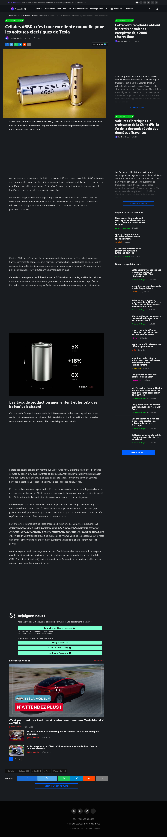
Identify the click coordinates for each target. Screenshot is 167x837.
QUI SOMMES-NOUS (92, 824)
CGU (74, 819)
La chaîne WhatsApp (59, 648)
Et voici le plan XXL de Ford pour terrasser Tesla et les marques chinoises (63, 733)
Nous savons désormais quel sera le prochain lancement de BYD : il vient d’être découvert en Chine (130, 221)
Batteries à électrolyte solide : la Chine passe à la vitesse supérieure (146, 437)
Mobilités (61, 8)
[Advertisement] (56, 153)
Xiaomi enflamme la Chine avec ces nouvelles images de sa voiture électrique (147, 318)
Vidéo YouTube (16, 727)
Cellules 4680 (24, 771)
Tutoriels (128, 8)
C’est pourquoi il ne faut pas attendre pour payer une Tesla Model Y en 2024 (56, 722)
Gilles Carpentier (17, 38)
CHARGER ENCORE (138, 452)
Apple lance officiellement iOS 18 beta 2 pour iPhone (146, 345)
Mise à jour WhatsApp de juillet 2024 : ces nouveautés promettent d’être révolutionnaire (146, 361)
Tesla (48, 771)
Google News (60, 642)
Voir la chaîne (99, 660)
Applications (116, 8)
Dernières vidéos (19, 660)
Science (134, 338)
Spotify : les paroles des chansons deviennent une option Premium (127, 236)
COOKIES (90, 819)
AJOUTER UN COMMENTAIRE (56, 786)
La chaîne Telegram (60, 653)
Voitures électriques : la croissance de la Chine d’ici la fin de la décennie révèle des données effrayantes (137, 126)
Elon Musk (37, 771)
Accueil (39, 8)
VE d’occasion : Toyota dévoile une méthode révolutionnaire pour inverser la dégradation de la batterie (147, 391)
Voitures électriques (78, 8)
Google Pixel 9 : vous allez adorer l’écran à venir (144, 375)
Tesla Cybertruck (60, 771)
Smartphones (96, 8)
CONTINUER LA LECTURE (138, 108)
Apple (134, 350)
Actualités (50, 8)
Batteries (11, 771)
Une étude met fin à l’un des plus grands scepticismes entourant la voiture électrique (145, 422)
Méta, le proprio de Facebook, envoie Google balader (146, 287)
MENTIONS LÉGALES (75, 824)
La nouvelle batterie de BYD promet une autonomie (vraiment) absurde (128, 250)
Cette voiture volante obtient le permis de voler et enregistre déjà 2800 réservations (53, 2)
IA (106, 8)
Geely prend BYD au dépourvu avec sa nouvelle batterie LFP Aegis (146, 407)
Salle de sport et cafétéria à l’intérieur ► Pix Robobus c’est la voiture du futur (62, 747)
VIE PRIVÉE (82, 819)
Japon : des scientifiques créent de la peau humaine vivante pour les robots (144, 332)
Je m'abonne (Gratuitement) (59, 628)
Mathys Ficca (125, 137)
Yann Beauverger (126, 41)
